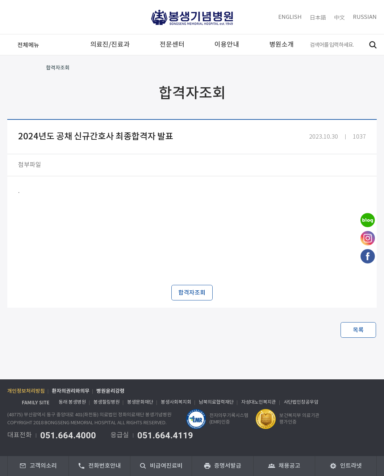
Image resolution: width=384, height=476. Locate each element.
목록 (358, 330)
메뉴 (28, 45)
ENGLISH (290, 17)
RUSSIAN (365, 17)
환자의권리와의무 (70, 391)
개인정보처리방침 (26, 391)
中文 (339, 17)
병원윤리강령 (110, 391)
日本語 (318, 17)
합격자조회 (58, 68)
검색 (373, 45)
